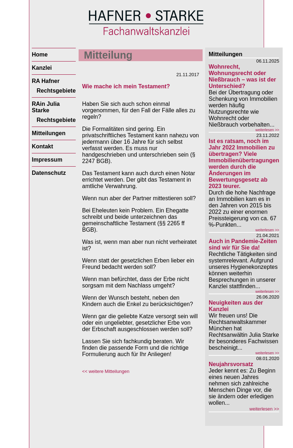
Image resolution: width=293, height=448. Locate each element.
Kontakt (42, 146)
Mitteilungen (48, 133)
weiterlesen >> (267, 130)
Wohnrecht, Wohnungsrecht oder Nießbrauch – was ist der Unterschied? (242, 76)
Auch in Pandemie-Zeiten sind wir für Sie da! (243, 244)
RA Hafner (46, 81)
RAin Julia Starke (46, 107)
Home (40, 54)
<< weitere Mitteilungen (105, 371)
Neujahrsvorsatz (231, 364)
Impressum (47, 160)
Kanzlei (42, 68)
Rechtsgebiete (55, 91)
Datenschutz (49, 173)
